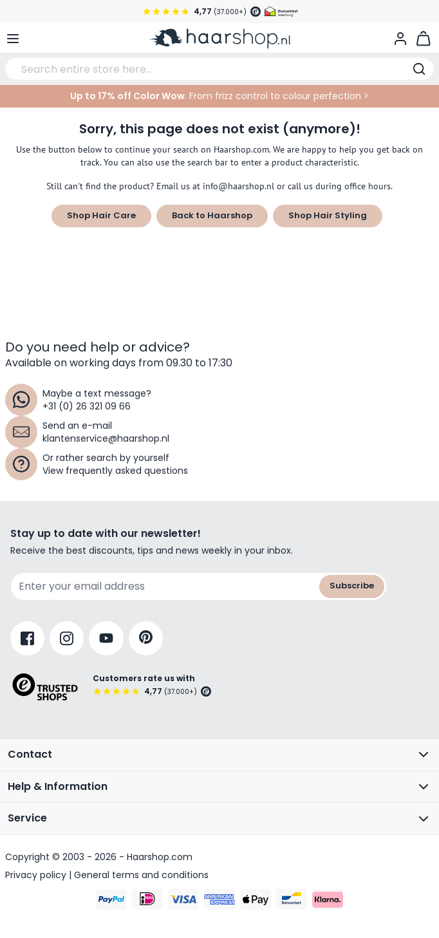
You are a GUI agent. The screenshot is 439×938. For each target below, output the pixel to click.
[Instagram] (67, 638)
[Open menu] (13, 38)
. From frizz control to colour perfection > (219, 95)
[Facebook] (27, 638)
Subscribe (352, 585)
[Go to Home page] (219, 38)
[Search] (419, 69)
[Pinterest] (146, 638)
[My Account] (400, 38)
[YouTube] (106, 638)
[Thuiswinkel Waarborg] (281, 11)
